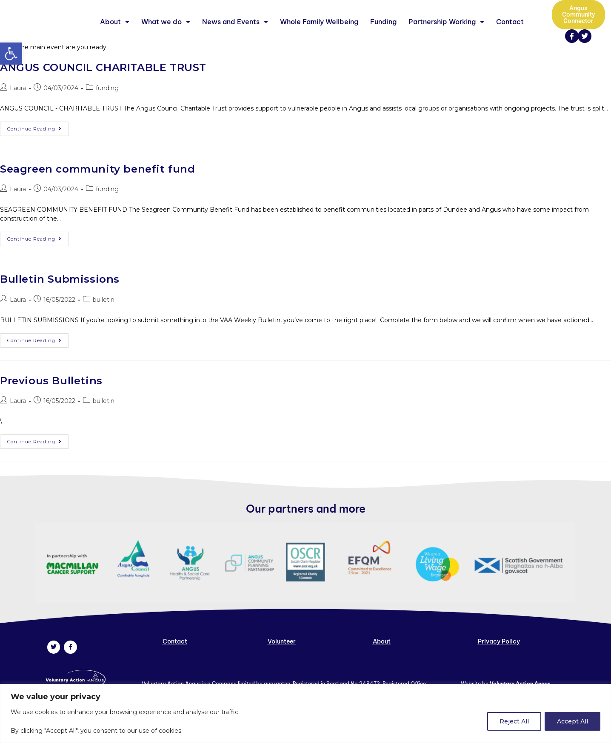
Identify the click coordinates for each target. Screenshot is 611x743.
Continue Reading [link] (38, 150)
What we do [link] (165, 33)
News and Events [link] (235, 33)
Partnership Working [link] (446, 33)
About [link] (114, 33)
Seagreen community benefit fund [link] (97, 193)
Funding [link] (383, 33)
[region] (305, 713)
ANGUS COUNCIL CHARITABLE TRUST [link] (103, 91)
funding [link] (107, 112)
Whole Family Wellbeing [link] (319, 33)
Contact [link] (510, 33)
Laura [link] (18, 112)
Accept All (572, 721)
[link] (11, 54)
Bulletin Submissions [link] (60, 303)
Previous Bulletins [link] (51, 404)
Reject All (514, 721)
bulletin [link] (103, 323)
